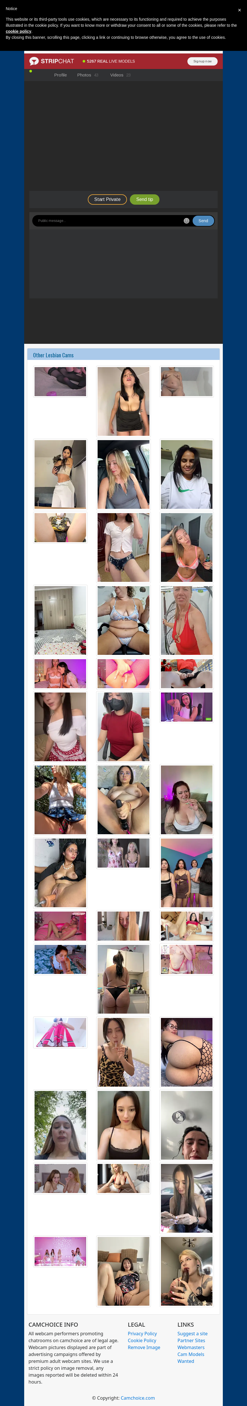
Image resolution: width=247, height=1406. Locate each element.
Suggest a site (193, 1333)
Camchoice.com (138, 1398)
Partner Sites (191, 1340)
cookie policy (18, 31)
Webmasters (191, 1347)
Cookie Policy (142, 1340)
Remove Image (144, 1347)
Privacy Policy (142, 1333)
